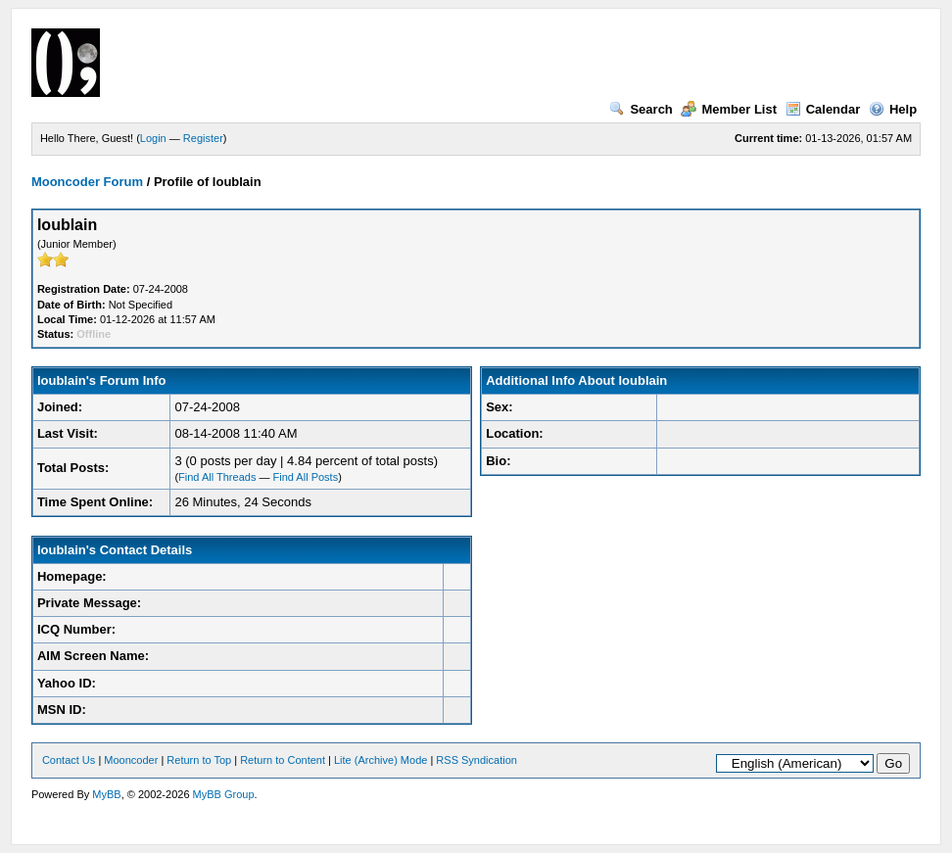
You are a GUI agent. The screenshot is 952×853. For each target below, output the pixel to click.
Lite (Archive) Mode (380, 760)
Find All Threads (217, 477)
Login (153, 138)
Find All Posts (306, 477)
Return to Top (199, 760)
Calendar (823, 109)
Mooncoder (131, 760)
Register (203, 138)
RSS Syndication (476, 760)
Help (893, 109)
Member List (729, 109)
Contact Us (68, 760)
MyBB (106, 794)
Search (640, 109)
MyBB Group (224, 794)
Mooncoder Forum (87, 181)
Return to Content (282, 760)
